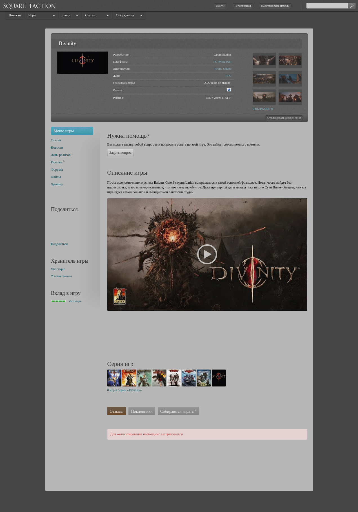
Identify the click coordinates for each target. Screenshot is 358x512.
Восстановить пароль (275, 5)
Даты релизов (61, 155)
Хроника (57, 184)
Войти (220, 5)
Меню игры (64, 131)
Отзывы (117, 411)
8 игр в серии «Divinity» (124, 390)
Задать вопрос (120, 152)
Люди (66, 15)
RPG (228, 75)
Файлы (56, 177)
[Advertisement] (209, 336)
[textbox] (330, 5)
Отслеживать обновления (284, 117)
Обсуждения (125, 15)
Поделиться (59, 244)
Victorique (58, 269)
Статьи (90, 15)
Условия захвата (61, 276)
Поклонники (142, 411)
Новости (15, 15)
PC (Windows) (222, 61)
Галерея (56, 162)
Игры (32, 15)
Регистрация (243, 5)
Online (227, 68)
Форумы (57, 170)
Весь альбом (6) (263, 108)
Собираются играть (178, 411)
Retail (218, 68)
